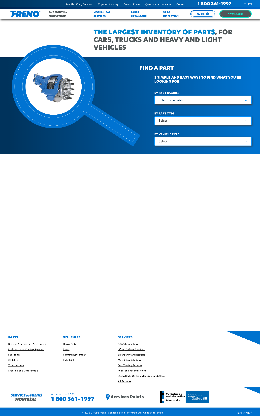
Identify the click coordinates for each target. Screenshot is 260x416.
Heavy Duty (69, 344)
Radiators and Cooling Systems (26, 349)
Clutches (13, 360)
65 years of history (108, 4)
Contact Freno (132, 4)
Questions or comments (158, 4)
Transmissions (16, 365)
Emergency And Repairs (131, 354)
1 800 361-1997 (214, 4)
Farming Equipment (74, 354)
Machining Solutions (129, 360)
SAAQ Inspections (128, 344)
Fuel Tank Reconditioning (132, 370)
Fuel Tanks (14, 354)
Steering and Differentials (23, 370)
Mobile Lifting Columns (79, 4)
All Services (124, 381)
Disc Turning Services (130, 365)
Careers (181, 4)
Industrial (68, 360)
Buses (66, 349)
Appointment (235, 14)
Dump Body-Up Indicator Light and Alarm (141, 375)
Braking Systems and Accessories (27, 344)
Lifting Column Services (131, 349)
